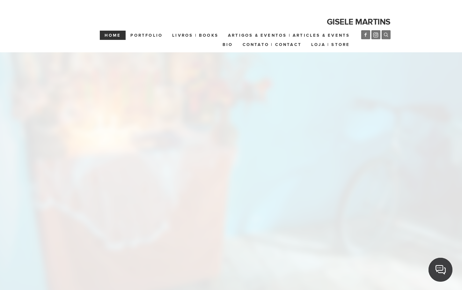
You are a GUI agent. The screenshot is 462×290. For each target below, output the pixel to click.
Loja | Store (330, 44)
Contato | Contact (272, 44)
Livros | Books (195, 35)
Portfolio (146, 35)
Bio (228, 44)
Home (113, 35)
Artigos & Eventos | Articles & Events (289, 35)
